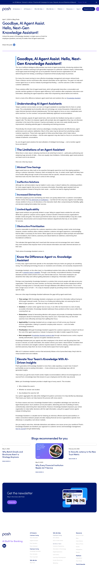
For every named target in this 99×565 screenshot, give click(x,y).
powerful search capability (31, 272)
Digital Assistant (34, 540)
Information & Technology (59, 549)
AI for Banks (56, 537)
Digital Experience (57, 551)
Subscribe (12, 502)
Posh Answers (33, 543)
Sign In (79, 9)
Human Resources (57, 560)
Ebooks (78, 552)
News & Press (79, 544)
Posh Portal (79, 561)
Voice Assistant (34, 537)
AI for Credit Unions (58, 540)
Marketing (55, 563)
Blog (77, 538)
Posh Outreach (34, 546)
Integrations (79, 558)
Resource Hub (79, 535)
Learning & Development (59, 557)
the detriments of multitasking (38, 200)
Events (77, 546)
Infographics (79, 549)
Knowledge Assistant (73, 98)
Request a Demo (88, 9)
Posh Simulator (34, 554)
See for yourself (21, 429)
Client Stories (79, 541)
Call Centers (56, 554)
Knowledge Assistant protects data (43, 335)
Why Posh (32, 562)
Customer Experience (58, 546)
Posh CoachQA (34, 557)
